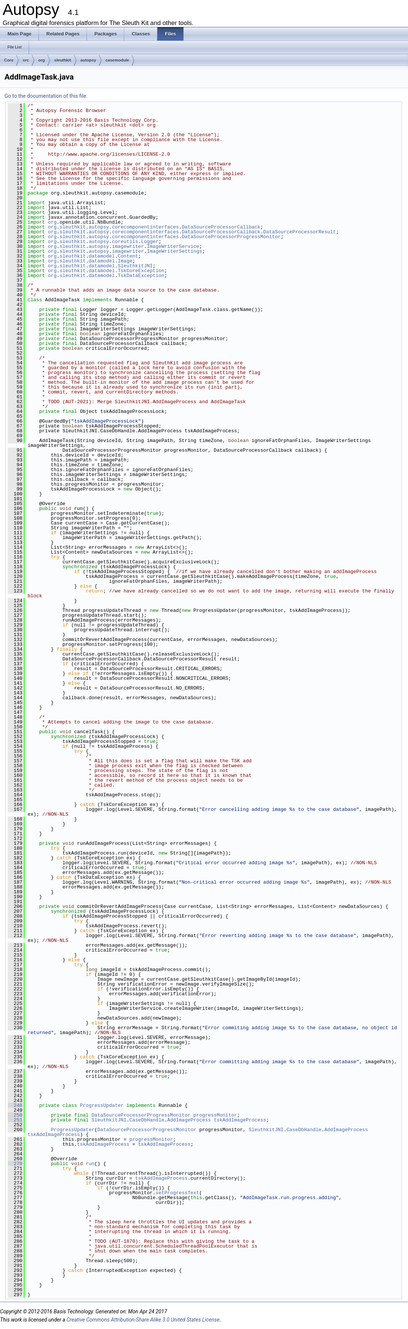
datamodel (102, 256)
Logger (150, 241)
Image (125, 261)
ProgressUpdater (101, 1105)
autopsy (88, 60)
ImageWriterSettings (174, 251)
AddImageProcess (189, 1120)
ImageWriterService (173, 246)
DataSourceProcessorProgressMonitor (231, 236)
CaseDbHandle (146, 1120)
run (90, 1163)
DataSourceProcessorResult (299, 231)
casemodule (117, 60)
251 (15, 1120)
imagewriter (128, 246)
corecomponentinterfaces (145, 227)
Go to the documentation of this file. (46, 96)
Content (128, 256)
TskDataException (141, 275)
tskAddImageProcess (240, 1120)
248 (15, 1105)
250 (15, 1115)
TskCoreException (141, 270)
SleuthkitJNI (135, 265)
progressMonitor (215, 1115)
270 (15, 1163)
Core (8, 60)
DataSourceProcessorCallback (221, 227)
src (26, 60)
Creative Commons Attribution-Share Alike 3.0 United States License (142, 1320)
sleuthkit (62, 60)
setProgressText (177, 1192)
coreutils (125, 241)
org (41, 60)
